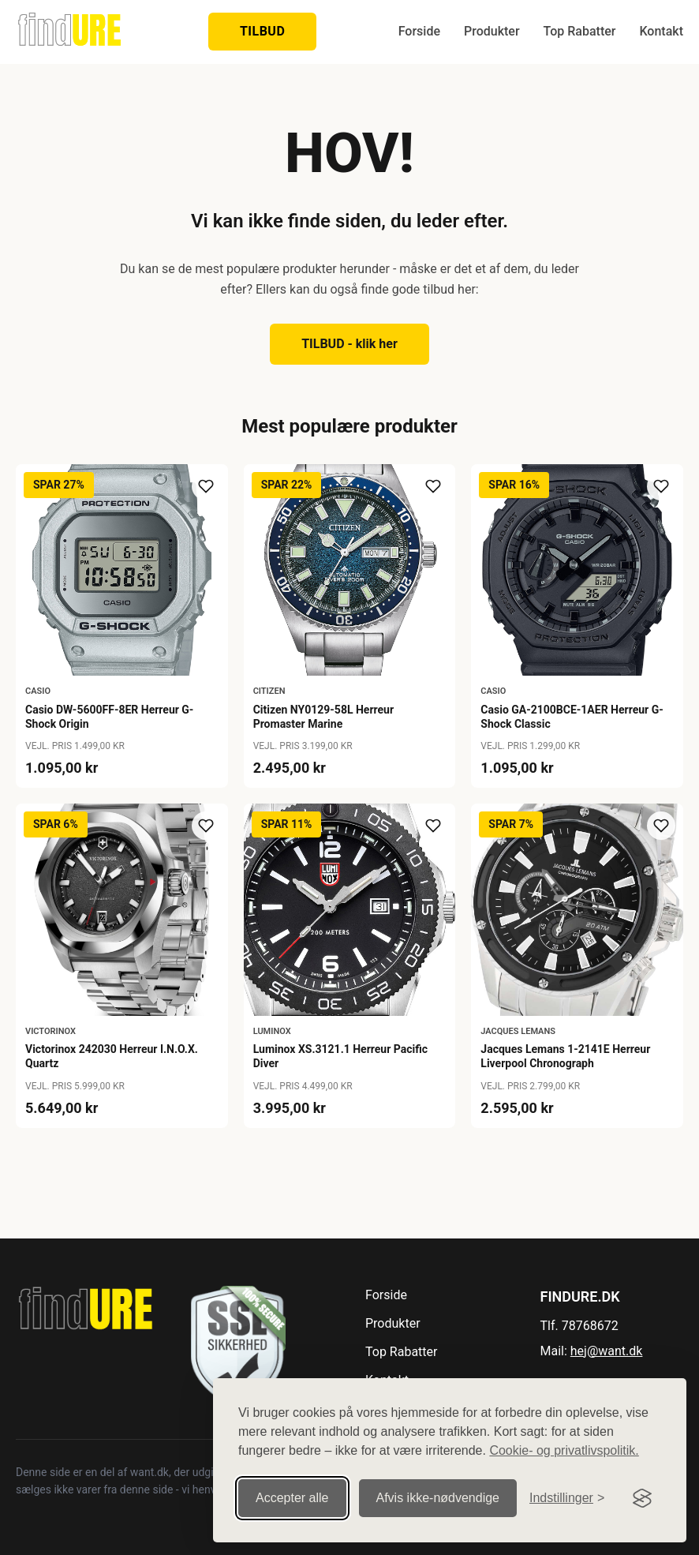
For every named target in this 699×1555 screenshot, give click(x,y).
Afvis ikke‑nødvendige (438, 1497)
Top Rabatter (580, 31)
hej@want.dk (606, 1350)
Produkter (492, 31)
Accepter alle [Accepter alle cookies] (292, 1497)
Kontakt (661, 31)
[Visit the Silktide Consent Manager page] (642, 1498)
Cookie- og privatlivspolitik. (563, 1450)
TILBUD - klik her (349, 343)
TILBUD (262, 31)
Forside (419, 31)
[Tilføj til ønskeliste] (206, 486)
